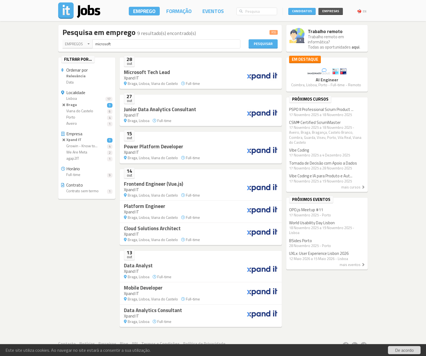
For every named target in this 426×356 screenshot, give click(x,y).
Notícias (87, 344)
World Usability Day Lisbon (312, 223)
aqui (355, 47)
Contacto (67, 344)
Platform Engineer (144, 206)
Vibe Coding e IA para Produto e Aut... (320, 176)
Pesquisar (263, 43)
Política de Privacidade (204, 344)
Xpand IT (86, 140)
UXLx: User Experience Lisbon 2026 (319, 253)
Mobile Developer (143, 287)
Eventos (213, 11)
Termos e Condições (160, 344)
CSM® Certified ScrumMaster (315, 122)
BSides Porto (300, 241)
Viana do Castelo (86, 111)
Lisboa (86, 98)
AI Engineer (327, 79)
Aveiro (86, 123)
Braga (86, 105)
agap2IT (86, 158)
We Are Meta (86, 152)
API (135, 344)
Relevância (73, 76)
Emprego (144, 11)
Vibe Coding (299, 150)
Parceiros (107, 344)
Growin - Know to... (86, 146)
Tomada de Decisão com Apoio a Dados (323, 163)
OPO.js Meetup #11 (306, 210)
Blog (124, 344)
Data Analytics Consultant (153, 310)
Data (67, 82)
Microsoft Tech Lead (147, 72)
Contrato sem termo (86, 191)
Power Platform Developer (153, 146)
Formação (179, 11)
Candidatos (302, 11)
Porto (86, 117)
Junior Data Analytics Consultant (160, 109)
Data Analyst (138, 265)
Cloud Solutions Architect (152, 228)
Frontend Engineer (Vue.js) (153, 184)
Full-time (86, 175)
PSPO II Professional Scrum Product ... (321, 109)
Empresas (330, 11)
